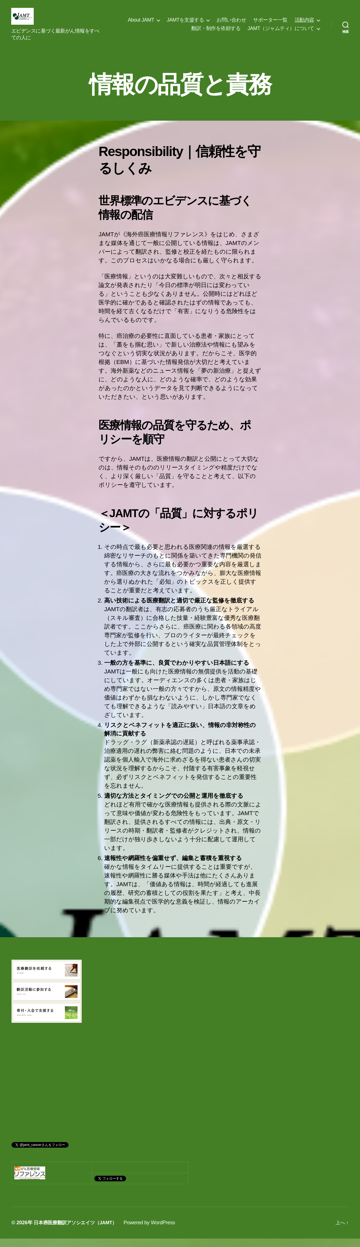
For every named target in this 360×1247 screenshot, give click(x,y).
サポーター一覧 (270, 24)
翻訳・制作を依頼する (215, 32)
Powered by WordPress (154, 1231)
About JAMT (141, 24)
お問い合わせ (231, 24)
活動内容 (304, 24)
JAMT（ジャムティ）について (280, 32)
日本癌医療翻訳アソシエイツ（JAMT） (78, 1231)
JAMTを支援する (185, 24)
